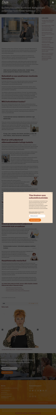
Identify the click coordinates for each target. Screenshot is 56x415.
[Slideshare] (38, 391)
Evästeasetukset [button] (19, 413)
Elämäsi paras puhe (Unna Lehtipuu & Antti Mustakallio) (17, 290)
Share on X (34, 135)
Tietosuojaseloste (5, 397)
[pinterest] (46, 391)
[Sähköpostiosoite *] (9, 368)
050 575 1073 (4, 392)
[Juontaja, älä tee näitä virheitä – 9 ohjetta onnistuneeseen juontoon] (20, 309)
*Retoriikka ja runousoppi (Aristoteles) (14, 287)
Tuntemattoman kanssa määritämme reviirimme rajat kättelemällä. (19, 117)
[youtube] (41, 391)
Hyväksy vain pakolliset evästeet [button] (34, 413)
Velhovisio (46, 402)
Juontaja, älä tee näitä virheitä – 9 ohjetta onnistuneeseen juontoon (17, 349)
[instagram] (35, 391)
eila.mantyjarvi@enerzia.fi (6, 394)
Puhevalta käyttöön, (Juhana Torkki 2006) (15, 289)
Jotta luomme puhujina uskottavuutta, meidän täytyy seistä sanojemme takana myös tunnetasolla (18, 71)
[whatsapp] (30, 396)
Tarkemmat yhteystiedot (6, 396)
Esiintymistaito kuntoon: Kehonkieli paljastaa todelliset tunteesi (19, 247)
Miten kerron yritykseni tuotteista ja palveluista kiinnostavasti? (47, 58)
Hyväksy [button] (25, 413)
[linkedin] (43, 391)
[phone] (35, 396)
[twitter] (33, 391)
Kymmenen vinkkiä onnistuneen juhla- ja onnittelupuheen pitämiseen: (48, 46)
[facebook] (30, 391)
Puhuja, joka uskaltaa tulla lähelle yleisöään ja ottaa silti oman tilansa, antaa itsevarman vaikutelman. (19, 134)
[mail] (33, 396)
